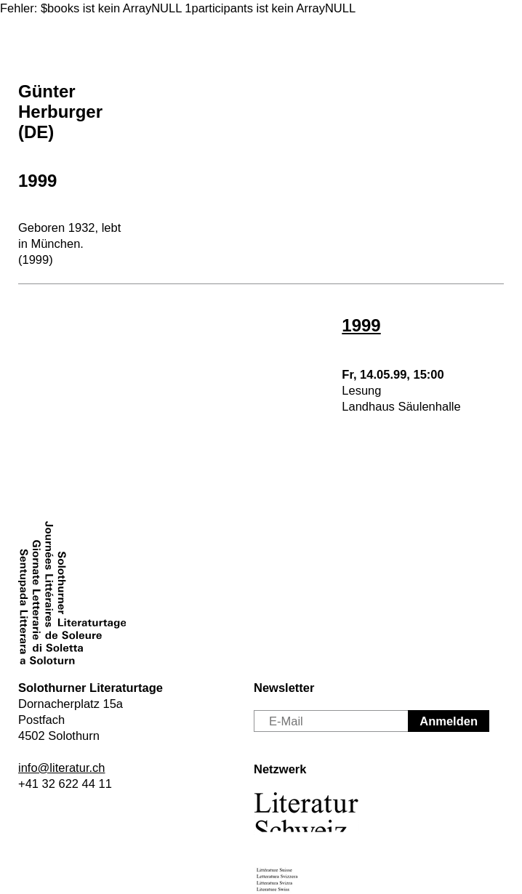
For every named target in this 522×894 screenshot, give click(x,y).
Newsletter (284, 687)
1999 (37, 180)
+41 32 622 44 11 (65, 783)
